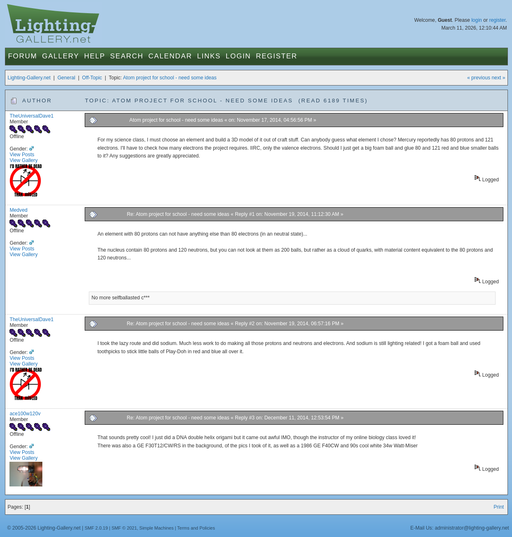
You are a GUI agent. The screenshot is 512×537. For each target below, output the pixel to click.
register (497, 20)
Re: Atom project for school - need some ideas (178, 214)
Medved (18, 210)
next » (498, 78)
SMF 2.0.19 (96, 527)
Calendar (170, 56)
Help (94, 56)
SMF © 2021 (124, 527)
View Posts (21, 154)
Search (127, 56)
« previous (478, 78)
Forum (22, 56)
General (66, 78)
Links (209, 56)
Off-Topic (92, 78)
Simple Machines (156, 527)
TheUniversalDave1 (31, 116)
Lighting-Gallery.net (29, 78)
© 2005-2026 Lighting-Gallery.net (43, 528)
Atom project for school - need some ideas (170, 78)
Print (498, 507)
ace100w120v (24, 414)
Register (276, 56)
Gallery (60, 56)
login (476, 20)
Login (238, 56)
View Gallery (23, 160)
